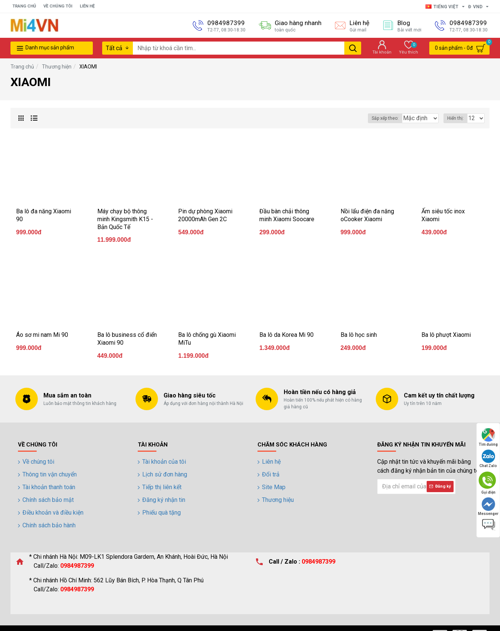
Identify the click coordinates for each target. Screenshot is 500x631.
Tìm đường (488, 437)
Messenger (488, 506)
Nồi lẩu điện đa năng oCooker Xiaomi (367, 215)
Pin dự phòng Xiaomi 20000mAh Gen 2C (205, 215)
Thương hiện (56, 67)
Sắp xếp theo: (370, 118)
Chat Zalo (488, 458)
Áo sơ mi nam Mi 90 (42, 334)
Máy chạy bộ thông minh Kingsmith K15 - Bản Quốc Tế (125, 219)
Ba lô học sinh (359, 334)
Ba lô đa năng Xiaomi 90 (43, 215)
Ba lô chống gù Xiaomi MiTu (207, 338)
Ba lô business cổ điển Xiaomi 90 (127, 338)
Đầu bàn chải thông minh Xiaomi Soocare (286, 215)
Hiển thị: (457, 118)
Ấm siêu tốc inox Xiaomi (443, 215)
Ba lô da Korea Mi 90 (286, 334)
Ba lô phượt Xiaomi (446, 334)
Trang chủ (22, 67)
